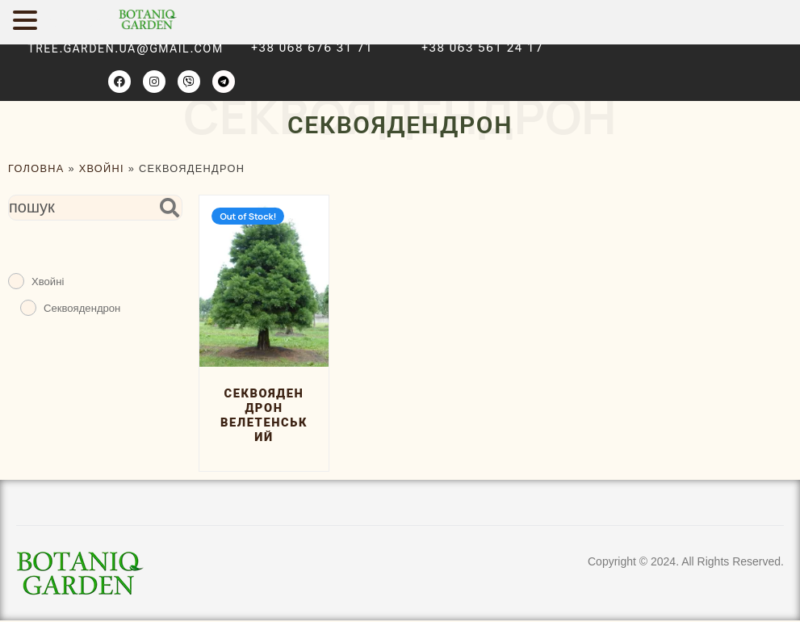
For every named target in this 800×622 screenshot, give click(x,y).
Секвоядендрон (82, 308)
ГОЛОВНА (36, 168)
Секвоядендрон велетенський (263, 416)
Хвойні (101, 168)
